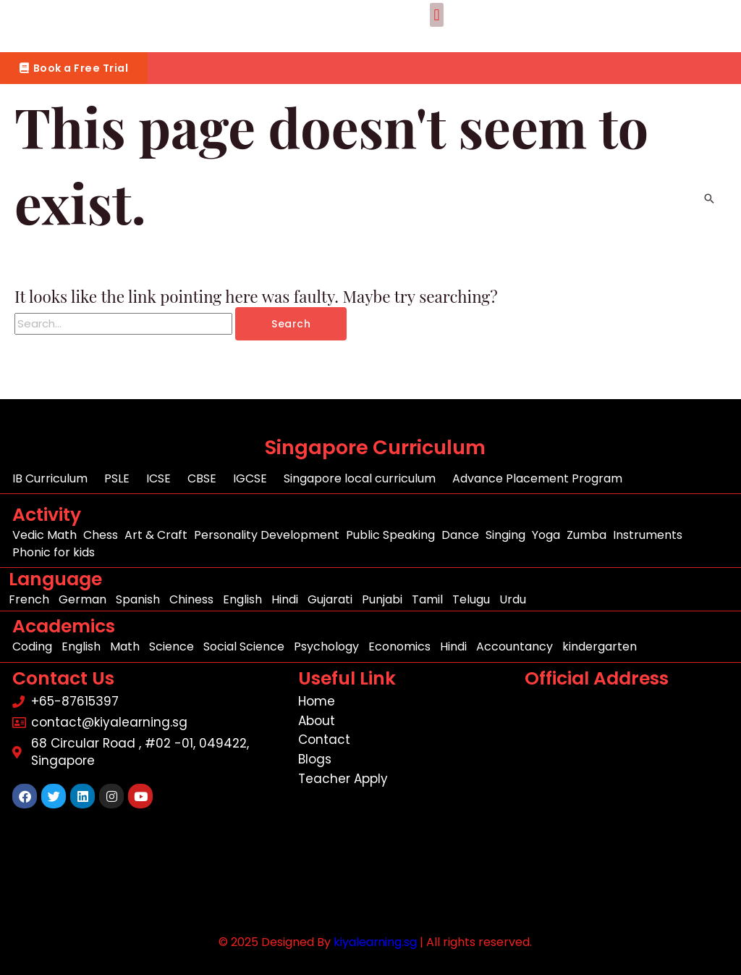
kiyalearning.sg (375, 942)
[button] (437, 15)
